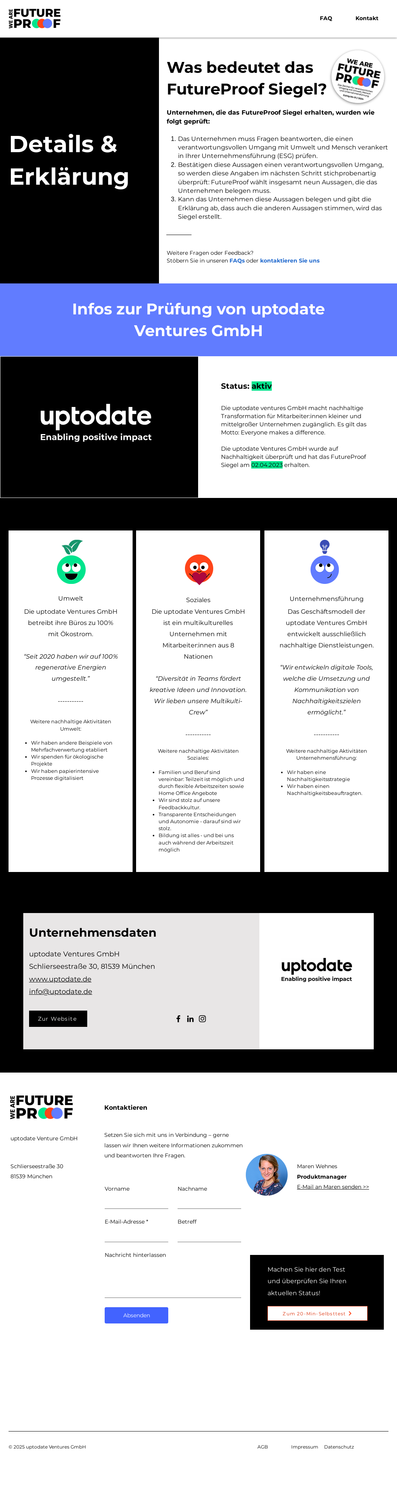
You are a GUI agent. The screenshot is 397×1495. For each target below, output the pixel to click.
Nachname (192, 1188)
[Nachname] (207, 1202)
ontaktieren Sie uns (291, 260)
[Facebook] (178, 1018)
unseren (225, 260)
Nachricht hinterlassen (135, 1254)
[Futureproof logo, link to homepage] (34, 19)
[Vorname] (134, 1202)
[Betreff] (207, 1235)
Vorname (117, 1188)
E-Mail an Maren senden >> (333, 1186)
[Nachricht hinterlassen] (173, 1279)
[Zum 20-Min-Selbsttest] (318, 1313)
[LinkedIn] (190, 1018)
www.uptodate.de (60, 979)
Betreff (187, 1221)
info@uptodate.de (60, 991)
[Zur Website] (58, 1019)
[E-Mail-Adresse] (134, 1235)
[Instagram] (202, 1018)
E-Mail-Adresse (126, 1222)
